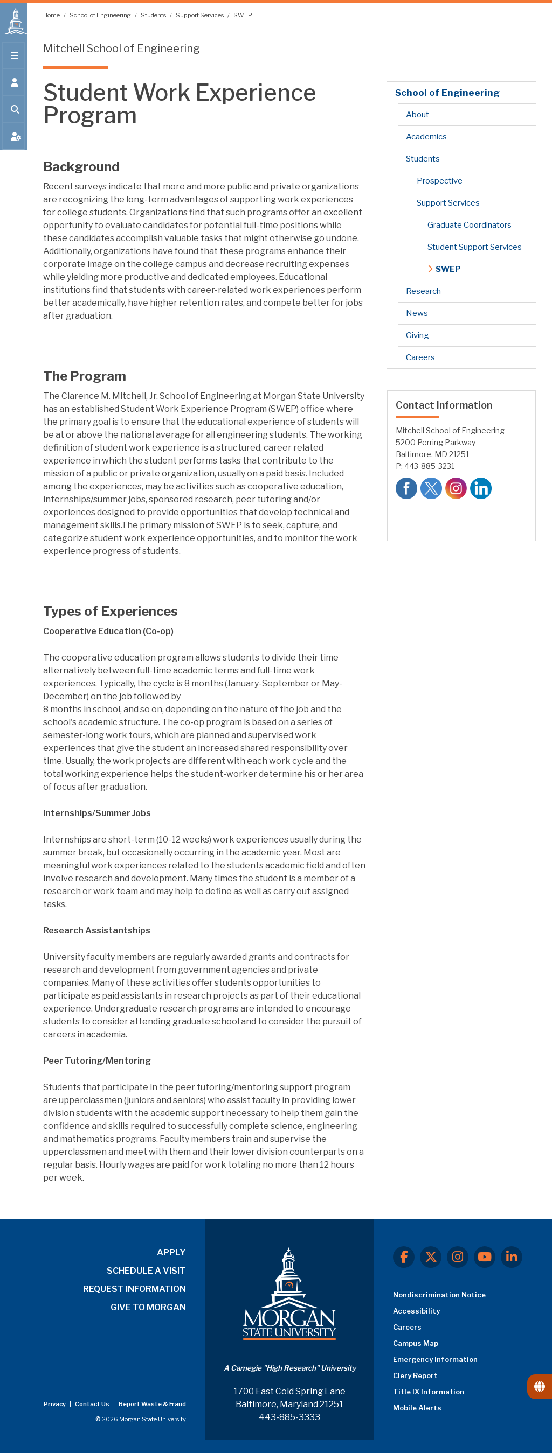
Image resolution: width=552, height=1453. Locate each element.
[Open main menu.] (13, 60)
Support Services (200, 15)
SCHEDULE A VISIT (146, 1271)
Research (423, 291)
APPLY (171, 1252)
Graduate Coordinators (469, 225)
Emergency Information (435, 1359)
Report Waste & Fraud (152, 1404)
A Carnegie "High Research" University (290, 1368)
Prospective (440, 181)
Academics (426, 137)
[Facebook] (404, 1257)
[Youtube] (484, 1257)
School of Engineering (101, 15)
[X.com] (430, 1257)
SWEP (242, 15)
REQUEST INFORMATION (134, 1289)
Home (52, 15)
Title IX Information (428, 1391)
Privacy (55, 1404)
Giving (417, 335)
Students (154, 15)
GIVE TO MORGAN (148, 1307)
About (417, 115)
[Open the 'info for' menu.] (13, 87)
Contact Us (93, 1404)
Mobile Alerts (417, 1407)
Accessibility (416, 1311)
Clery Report (415, 1375)
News (417, 313)
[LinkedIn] (511, 1257)
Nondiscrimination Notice (439, 1294)
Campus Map (415, 1343)
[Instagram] (457, 1257)
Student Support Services (474, 247)
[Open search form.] (13, 114)
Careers (420, 357)
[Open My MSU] (13, 141)
